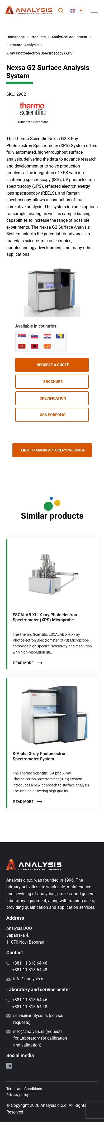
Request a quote (53, 365)
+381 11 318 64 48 (29, 969)
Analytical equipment (69, 37)
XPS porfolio (53, 415)
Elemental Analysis (22, 45)
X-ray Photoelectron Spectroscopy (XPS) (40, 53)
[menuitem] (76, 10)
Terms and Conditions (24, 1089)
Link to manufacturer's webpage (53, 450)
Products (38, 37)
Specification (53, 398)
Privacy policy (17, 1094)
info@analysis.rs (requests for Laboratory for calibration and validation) (40, 1038)
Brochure (53, 381)
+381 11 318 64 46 (29, 963)
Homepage (15, 37)
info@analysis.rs (28, 978)
